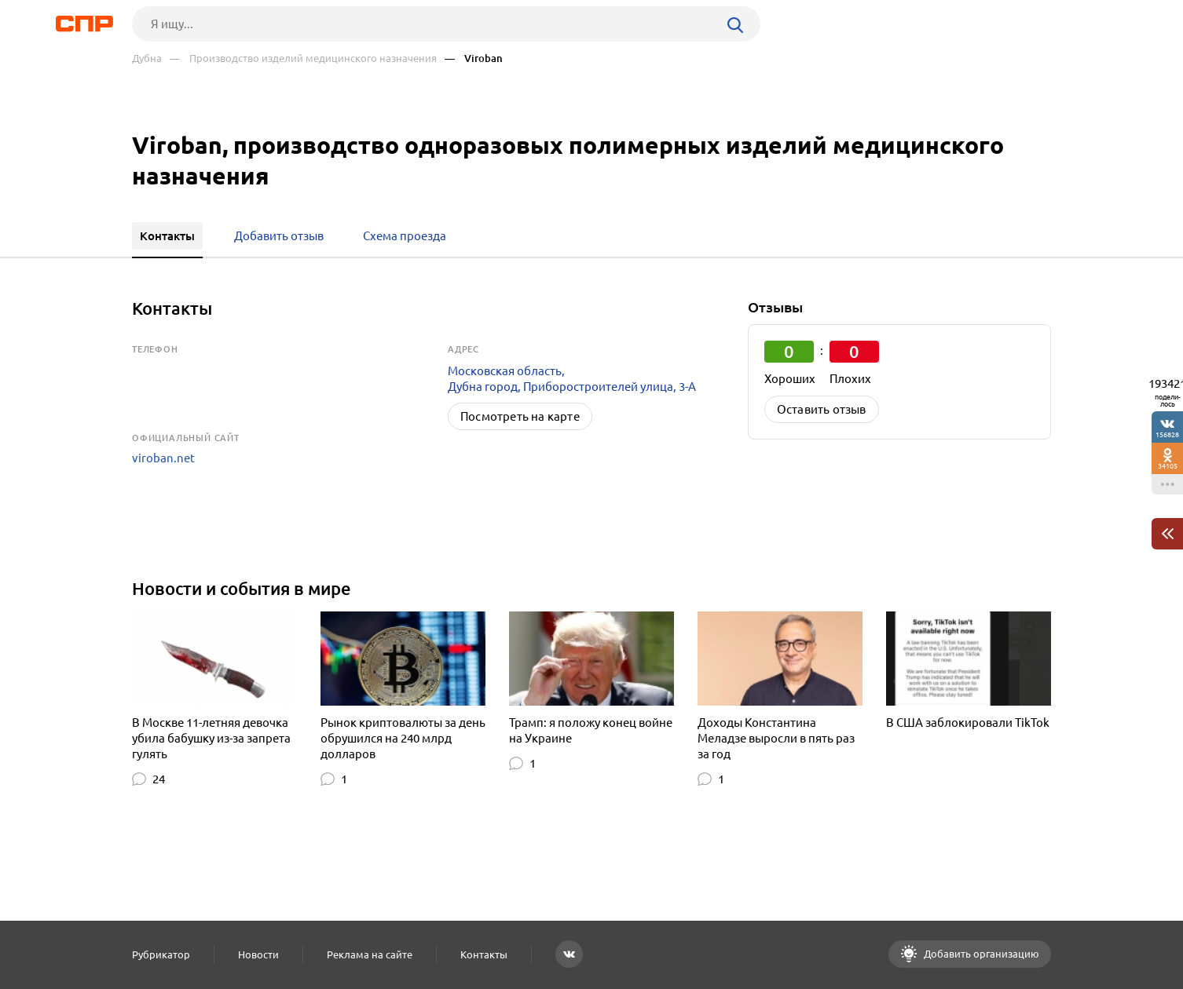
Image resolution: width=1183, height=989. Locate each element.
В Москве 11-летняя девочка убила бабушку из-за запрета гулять (211, 738)
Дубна (147, 58)
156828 (1167, 434)
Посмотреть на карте (520, 416)
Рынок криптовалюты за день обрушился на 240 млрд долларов (402, 738)
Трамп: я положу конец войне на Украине (590, 730)
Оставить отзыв (821, 409)
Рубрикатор (161, 954)
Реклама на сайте (369, 954)
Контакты (483, 954)
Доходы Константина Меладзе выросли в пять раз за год (776, 738)
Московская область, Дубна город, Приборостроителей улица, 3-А (572, 378)
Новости (258, 954)
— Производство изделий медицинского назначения (303, 58)
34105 (1168, 466)
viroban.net (163, 458)
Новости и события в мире (241, 588)
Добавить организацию (980, 953)
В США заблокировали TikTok (967, 722)
